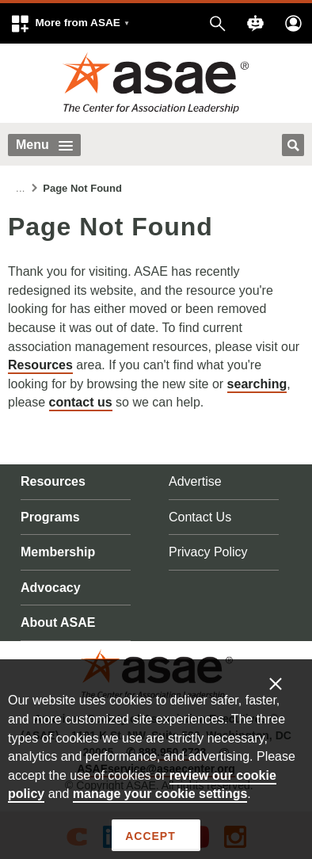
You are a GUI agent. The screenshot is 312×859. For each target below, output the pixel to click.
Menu (44, 144)
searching (257, 384)
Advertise (195, 481)
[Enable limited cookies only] (286, 683)
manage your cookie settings (160, 793)
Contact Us (200, 517)
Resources (40, 365)
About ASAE (58, 622)
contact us (80, 402)
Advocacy (51, 587)
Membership (58, 552)
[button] (69, 23)
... (20, 188)
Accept (150, 836)
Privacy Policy (208, 552)
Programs (50, 517)
